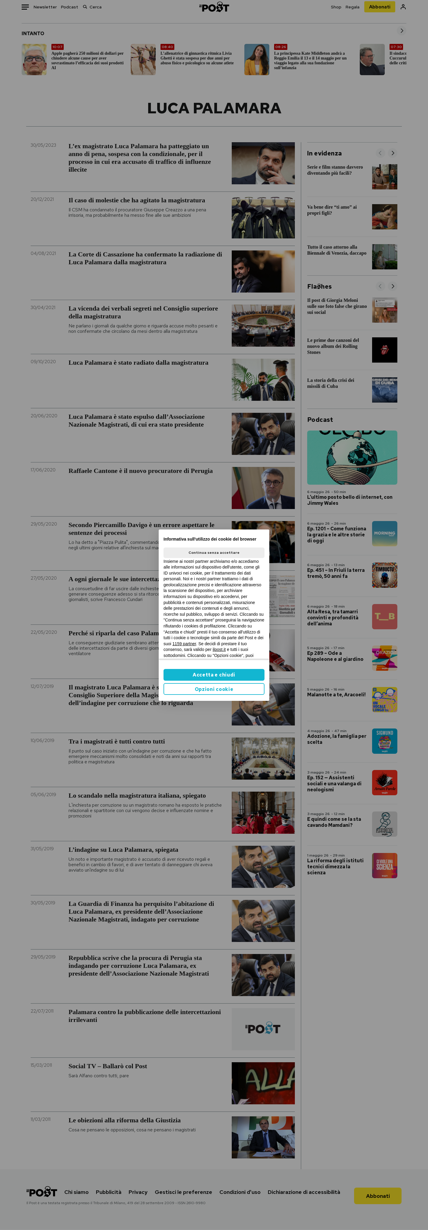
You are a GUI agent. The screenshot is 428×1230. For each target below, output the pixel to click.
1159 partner (184, 643)
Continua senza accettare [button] (214, 552)
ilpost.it (219, 649)
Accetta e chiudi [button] (214, 675)
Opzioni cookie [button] (214, 689)
